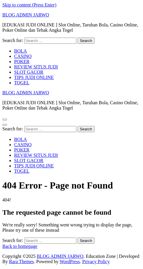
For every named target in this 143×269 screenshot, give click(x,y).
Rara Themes (21, 261)
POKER (21, 61)
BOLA (20, 50)
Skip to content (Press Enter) (29, 4)
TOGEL (21, 82)
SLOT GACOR (28, 72)
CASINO (23, 56)
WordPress (70, 261)
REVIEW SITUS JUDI (36, 66)
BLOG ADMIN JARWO (25, 14)
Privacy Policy (96, 261)
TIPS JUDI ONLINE (34, 77)
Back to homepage (19, 246)
